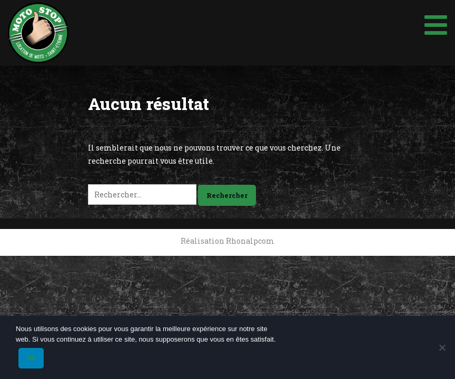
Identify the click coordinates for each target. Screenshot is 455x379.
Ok (31, 358)
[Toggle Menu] (435, 21)
